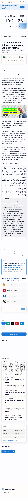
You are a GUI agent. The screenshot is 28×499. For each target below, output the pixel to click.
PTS (18, 5)
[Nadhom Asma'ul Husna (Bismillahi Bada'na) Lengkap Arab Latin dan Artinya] (14, 368)
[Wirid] (12, 377)
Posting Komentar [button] (14, 334)
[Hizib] (8, 437)
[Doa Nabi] (19, 433)
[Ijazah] (19, 437)
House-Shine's (11, 2)
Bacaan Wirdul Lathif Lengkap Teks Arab (14, 401)
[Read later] (19, 57)
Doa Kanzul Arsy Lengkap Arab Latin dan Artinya (15, 393)
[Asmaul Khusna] (19, 430)
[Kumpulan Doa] (14, 316)
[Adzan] (8, 430)
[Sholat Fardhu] (21, 406)
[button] (2, 2)
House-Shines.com (12, 278)
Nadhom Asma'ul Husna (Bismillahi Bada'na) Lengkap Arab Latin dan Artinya (14, 380)
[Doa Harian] (5, 316)
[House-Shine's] (5, 2)
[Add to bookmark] (25, 363)
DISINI (22, 7)
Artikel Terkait (6, 309)
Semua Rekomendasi (8, 451)
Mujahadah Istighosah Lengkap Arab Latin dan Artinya (13, 418)
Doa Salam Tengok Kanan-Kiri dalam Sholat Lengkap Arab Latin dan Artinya (15, 409)
